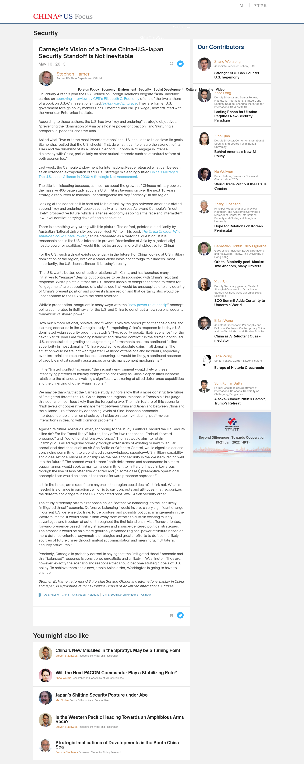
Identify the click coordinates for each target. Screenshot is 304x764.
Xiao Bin (220, 282)
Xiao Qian (222, 136)
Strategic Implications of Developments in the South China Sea (117, 745)
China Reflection (152, 68)
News (182, 17)
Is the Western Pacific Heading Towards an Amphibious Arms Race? (120, 719)
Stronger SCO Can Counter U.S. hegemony (236, 75)
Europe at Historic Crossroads (239, 367)
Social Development (168, 89)
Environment (127, 89)
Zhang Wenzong (227, 61)
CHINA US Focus (63, 16)
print (171, 63)
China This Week (152, 37)
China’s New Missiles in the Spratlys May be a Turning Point (118, 650)
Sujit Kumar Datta (228, 383)
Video (220, 89)
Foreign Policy (88, 89)
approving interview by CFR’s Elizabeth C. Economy (97, 99)
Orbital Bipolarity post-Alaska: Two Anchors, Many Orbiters (239, 264)
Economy (108, 89)
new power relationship (148, 305)
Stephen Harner (73, 74)
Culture (191, 89)
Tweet (180, 63)
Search (242, 5)
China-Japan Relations (85, 594)
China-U (146, 594)
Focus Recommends (152, 58)
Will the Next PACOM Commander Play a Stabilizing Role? (116, 672)
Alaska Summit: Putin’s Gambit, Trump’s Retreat (240, 401)
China (65, 594)
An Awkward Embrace (119, 103)
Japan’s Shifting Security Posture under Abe (102, 695)
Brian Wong (223, 320)
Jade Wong (223, 356)
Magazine (206, 89)
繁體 (263, 5)
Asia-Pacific (51, 594)
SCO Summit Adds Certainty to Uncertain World (239, 302)
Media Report (152, 47)
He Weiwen (223, 171)
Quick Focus (182, 27)
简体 (257, 5)
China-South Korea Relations (120, 594)
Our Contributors (152, 78)
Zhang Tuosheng (227, 204)
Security (145, 89)
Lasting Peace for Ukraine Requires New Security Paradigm (235, 116)
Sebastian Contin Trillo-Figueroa (240, 246)
